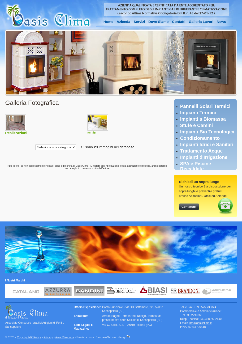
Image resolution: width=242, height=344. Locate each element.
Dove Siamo (158, 22)
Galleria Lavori (201, 22)
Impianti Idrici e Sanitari (206, 144)
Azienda (123, 22)
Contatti (179, 22)
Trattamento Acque (201, 150)
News (221, 22)
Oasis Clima (48, 16)
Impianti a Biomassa (203, 119)
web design (119, 337)
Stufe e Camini (196, 125)
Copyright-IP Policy (29, 337)
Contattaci (189, 206)
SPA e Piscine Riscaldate (195, 166)
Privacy (48, 337)
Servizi (139, 22)
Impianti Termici (198, 112)
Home (108, 22)
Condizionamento (200, 138)
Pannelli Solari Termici (205, 106)
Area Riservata (64, 337)
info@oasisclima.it (200, 323)
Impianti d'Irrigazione (203, 157)
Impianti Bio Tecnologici (207, 131)
